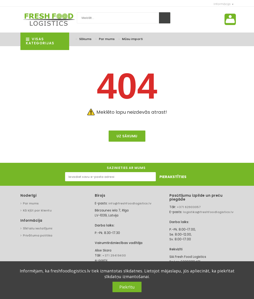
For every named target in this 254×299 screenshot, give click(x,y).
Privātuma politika (37, 235)
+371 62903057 (189, 207)
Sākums (85, 39)
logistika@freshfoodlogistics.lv (208, 212)
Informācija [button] (224, 4)
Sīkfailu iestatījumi (37, 228)
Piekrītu (127, 287)
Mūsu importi (132, 39)
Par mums (107, 39)
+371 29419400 (114, 255)
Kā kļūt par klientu (37, 210)
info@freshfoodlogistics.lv (129, 203)
